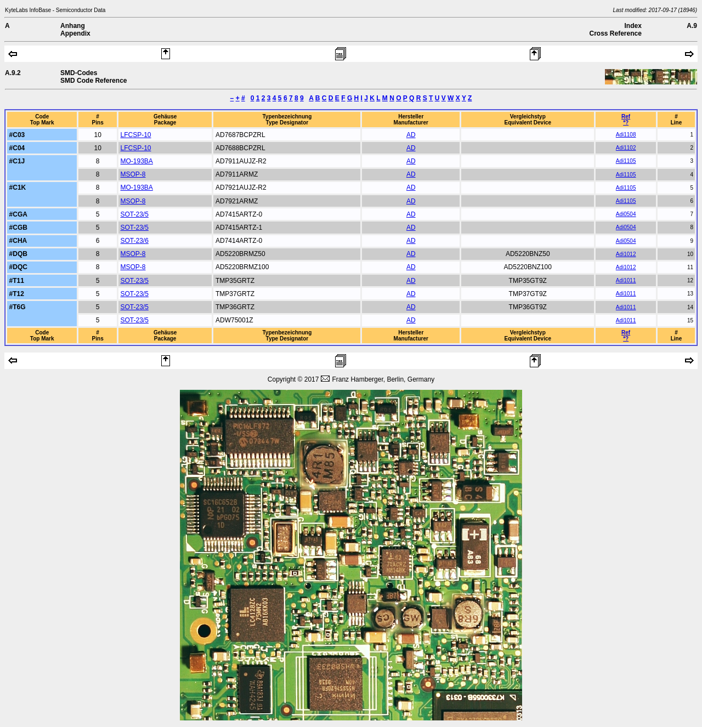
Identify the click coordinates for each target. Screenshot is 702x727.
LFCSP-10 (135, 135)
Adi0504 (626, 214)
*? (626, 123)
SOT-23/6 (134, 241)
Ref (625, 116)
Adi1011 (626, 280)
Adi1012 (626, 254)
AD (411, 135)
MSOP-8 (132, 174)
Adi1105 (626, 161)
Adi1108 (626, 135)
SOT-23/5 (134, 214)
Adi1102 (626, 148)
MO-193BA (136, 161)
